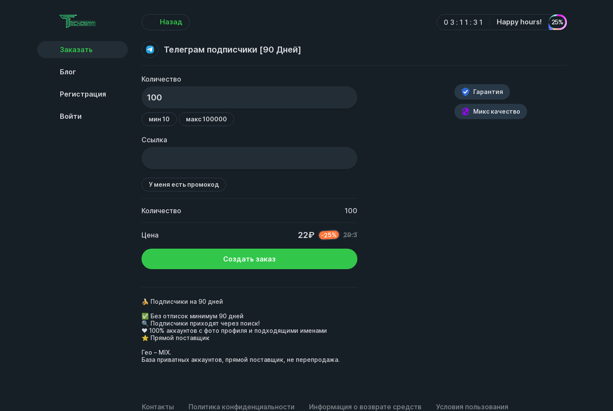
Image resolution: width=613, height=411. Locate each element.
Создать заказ (249, 259)
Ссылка (154, 139)
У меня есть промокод (184, 184)
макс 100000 (206, 119)
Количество (161, 79)
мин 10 (159, 119)
